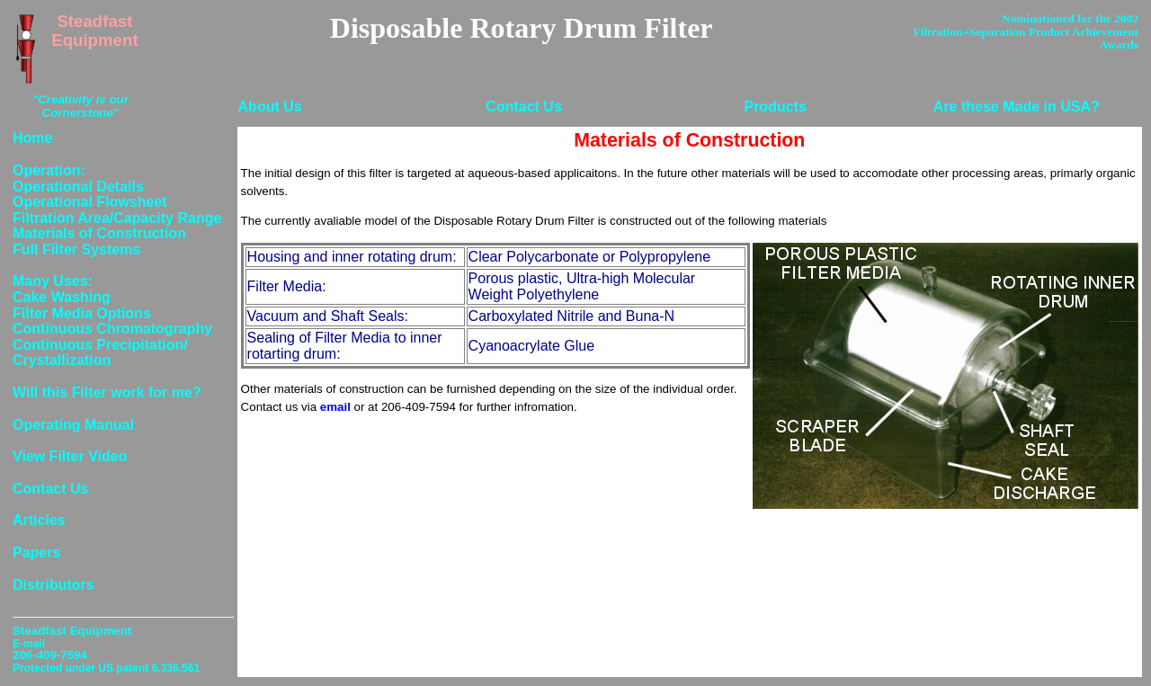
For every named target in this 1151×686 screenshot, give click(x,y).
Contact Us (523, 106)
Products (775, 106)
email (335, 407)
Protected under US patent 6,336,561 (106, 668)
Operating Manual (73, 424)
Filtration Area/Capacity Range (117, 218)
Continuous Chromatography (112, 328)
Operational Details (78, 186)
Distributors (53, 584)
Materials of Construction (99, 233)
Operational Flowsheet (90, 201)
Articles (39, 520)
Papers (36, 552)
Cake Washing (62, 297)
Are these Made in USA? (1016, 106)
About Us (270, 106)
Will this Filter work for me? (107, 392)
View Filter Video (70, 456)
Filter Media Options (82, 313)
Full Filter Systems (76, 249)
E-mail (29, 643)
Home (32, 138)
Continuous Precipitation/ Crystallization (100, 353)
